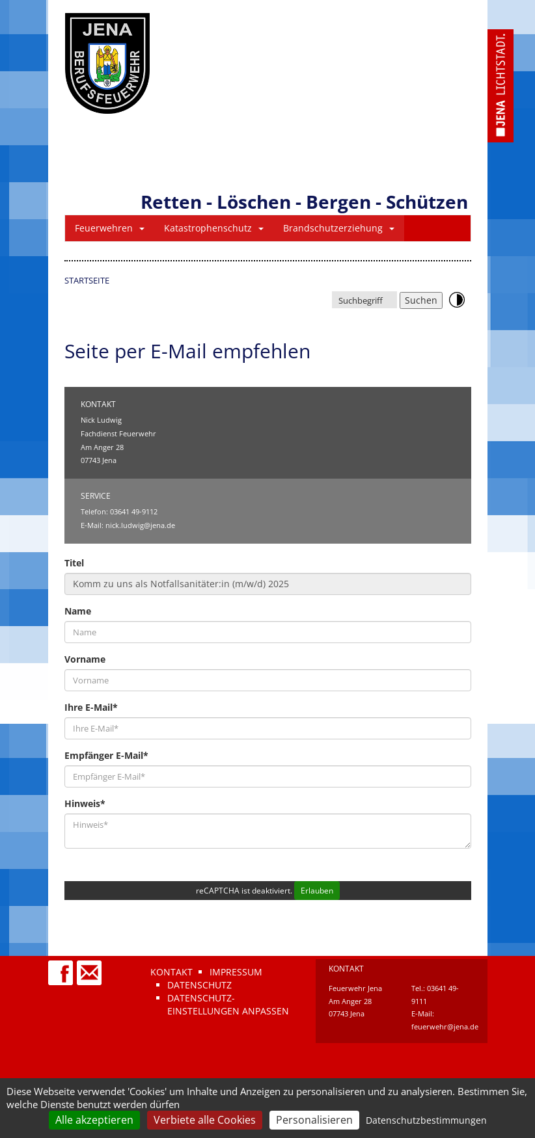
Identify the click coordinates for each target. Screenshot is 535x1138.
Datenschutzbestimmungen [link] (426, 1120)
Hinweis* (84, 803)
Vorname (84, 659)
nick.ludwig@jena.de (140, 525)
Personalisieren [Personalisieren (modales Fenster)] (314, 1120)
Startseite (86, 280)
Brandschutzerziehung (338, 228)
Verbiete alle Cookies (205, 1120)
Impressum (236, 972)
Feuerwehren (109, 228)
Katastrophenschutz (214, 228)
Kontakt (171, 972)
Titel (74, 563)
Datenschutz (199, 985)
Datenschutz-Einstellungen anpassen (228, 1004)
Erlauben (317, 890)
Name (77, 611)
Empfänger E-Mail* (106, 755)
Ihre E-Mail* (91, 707)
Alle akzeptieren (94, 1120)
